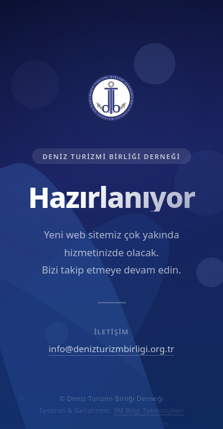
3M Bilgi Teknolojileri (149, 410)
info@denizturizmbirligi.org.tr (111, 349)
